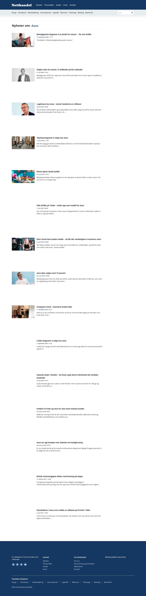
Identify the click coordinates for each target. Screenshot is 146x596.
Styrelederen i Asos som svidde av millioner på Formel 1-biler (63, 510)
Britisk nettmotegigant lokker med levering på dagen (60, 476)
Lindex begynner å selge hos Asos (51, 341)
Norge (14, 13)
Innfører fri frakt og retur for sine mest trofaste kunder (60, 409)
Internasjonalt (45, 13)
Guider (58, 5)
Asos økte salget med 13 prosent (51, 273)
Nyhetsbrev (78, 566)
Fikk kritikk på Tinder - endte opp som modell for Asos (60, 205)
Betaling (81, 13)
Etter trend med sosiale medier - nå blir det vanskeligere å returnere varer (69, 239)
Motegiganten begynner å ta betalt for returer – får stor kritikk (64, 34)
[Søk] (132, 13)
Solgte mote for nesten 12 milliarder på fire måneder (60, 69)
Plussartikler (49, 5)
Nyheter (39, 5)
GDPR (13, 587)
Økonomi (63, 13)
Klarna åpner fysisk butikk (48, 171)
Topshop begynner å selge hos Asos (52, 138)
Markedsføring (33, 13)
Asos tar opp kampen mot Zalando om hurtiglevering (60, 442)
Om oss (77, 561)
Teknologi (72, 13)
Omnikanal (22, 13)
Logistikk (55, 13)
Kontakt (73, 5)
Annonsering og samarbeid (84, 564)
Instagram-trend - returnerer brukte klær (55, 307)
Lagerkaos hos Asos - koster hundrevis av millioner (59, 104)
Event (65, 5)
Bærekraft (89, 13)
